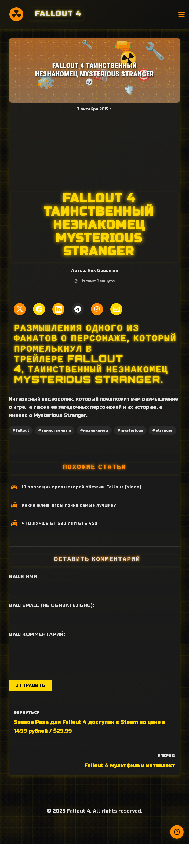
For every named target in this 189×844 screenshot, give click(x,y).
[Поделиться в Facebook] (39, 309)
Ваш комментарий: (37, 634)
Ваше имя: (24, 577)
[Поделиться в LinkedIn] (58, 309)
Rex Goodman (103, 270)
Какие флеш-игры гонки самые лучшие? (69, 505)
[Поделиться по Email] (116, 309)
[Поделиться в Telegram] (78, 309)
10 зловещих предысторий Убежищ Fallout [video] (81, 487)
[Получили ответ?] (177, 832)
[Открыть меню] (181, 14)
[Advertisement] (94, 151)
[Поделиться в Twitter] (20, 309)
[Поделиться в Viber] (97, 309)
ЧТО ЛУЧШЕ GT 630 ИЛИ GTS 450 (59, 523)
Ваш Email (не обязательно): (51, 605)
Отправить (30, 685)
